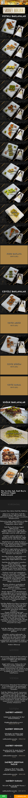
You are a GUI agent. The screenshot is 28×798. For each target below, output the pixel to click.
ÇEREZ (14, 213)
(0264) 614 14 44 (18, 756)
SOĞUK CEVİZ (14, 454)
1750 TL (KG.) (14, 277)
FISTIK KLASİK (14, 48)
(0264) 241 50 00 (18, 739)
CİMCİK (14, 192)
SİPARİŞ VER (21, 796)
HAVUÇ (14, 233)
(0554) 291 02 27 (18, 775)
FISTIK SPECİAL (14, 151)
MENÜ (3, 796)
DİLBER (14, 171)
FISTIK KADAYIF (14, 89)
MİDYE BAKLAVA (14, 109)
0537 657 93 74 (19, 791)
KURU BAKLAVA (14, 254)
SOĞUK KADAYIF (14, 434)
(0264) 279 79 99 (16, 723)
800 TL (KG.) (14, 456)
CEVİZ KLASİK (14, 344)
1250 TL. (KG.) (14, 50)
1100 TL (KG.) (14, 91)
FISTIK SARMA (14, 274)
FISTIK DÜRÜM (14, 68)
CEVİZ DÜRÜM (14, 364)
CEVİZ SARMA (14, 385)
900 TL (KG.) (14, 305)
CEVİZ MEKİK (14, 323)
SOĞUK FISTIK (14, 413)
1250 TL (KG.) (14, 29)
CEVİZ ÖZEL (14, 302)
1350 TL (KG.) (14, 112)
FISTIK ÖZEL (14, 27)
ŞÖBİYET (14, 130)
